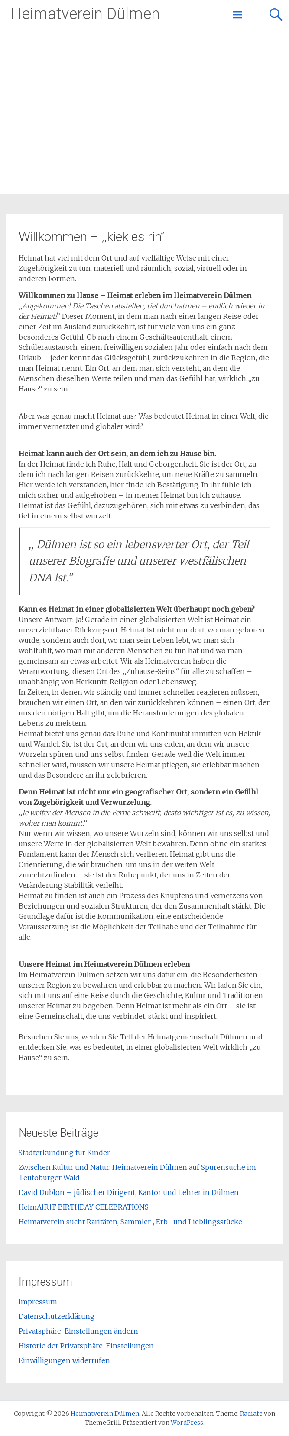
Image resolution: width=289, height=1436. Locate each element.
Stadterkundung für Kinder (64, 1152)
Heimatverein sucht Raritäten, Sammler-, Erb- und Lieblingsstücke (130, 1221)
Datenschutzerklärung (56, 1316)
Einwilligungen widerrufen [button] (64, 1360)
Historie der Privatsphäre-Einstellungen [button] (86, 1345)
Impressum (38, 1301)
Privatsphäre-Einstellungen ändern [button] (78, 1331)
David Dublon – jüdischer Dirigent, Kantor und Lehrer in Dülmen (129, 1192)
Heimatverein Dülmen (85, 14)
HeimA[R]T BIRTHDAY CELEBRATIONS (84, 1207)
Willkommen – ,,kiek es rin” (91, 236)
